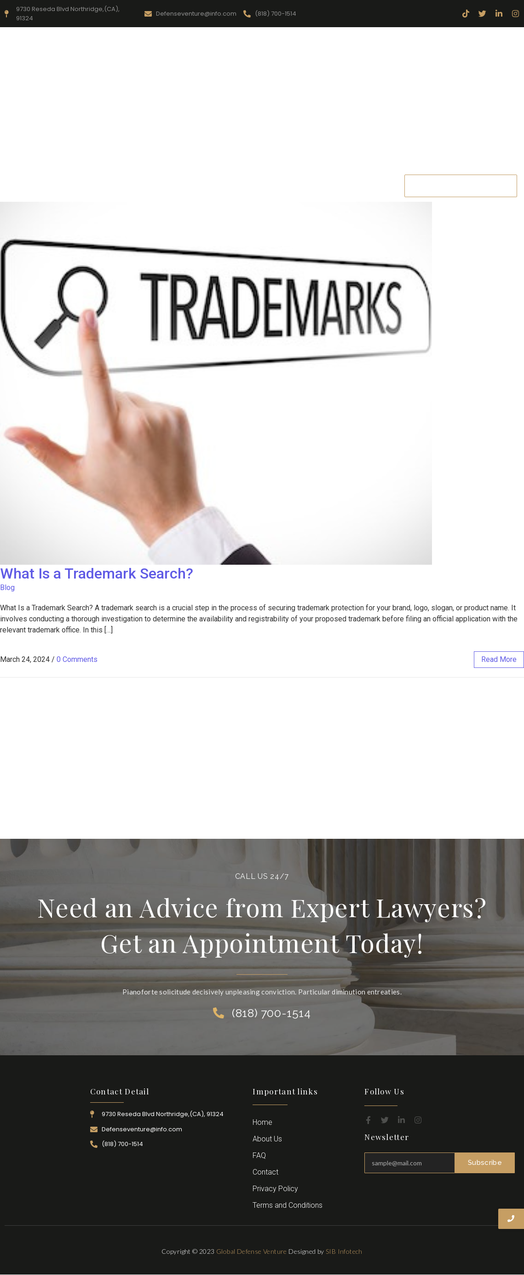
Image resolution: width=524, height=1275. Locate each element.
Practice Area (245, 185)
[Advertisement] (262, 100)
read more (499, 659)
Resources (193, 185)
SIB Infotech (344, 1251)
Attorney (297, 185)
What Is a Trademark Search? (96, 573)
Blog (7, 587)
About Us (145, 185)
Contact (374, 185)
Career (336, 185)
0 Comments (77, 659)
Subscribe (485, 1162)
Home (104, 185)
